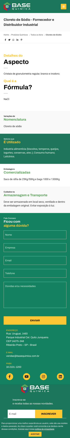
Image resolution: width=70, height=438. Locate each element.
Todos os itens (37, 35)
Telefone (10, 275)
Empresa (10, 249)
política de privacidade (44, 429)
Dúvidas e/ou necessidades (20, 288)
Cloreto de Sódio (54, 35)
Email (8, 262)
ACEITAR (35, 434)
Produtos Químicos (19, 35)
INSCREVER (48, 413)
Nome (8, 236)
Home (6, 35)
